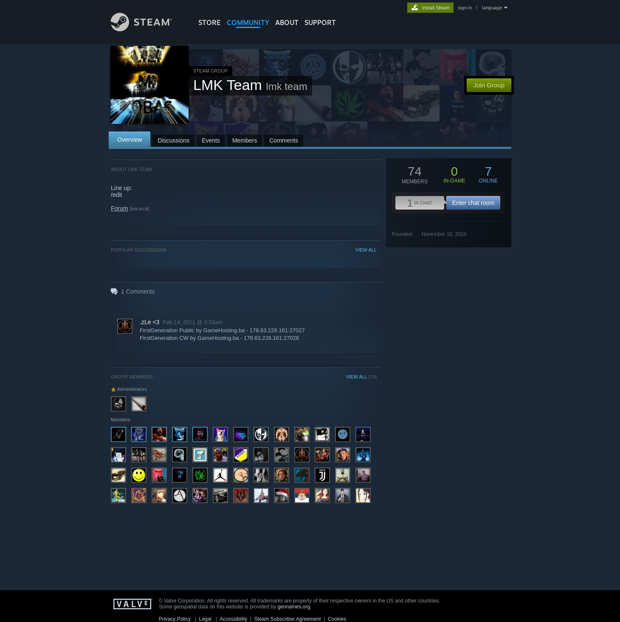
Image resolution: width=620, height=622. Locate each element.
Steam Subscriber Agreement (287, 619)
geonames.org (294, 607)
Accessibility (233, 619)
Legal (205, 619)
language (492, 8)
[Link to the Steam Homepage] (147, 29)
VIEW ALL (366, 249)
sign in (465, 8)
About (287, 22)
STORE (209, 22)
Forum (119, 208)
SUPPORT (320, 22)
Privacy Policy (175, 619)
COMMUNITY (248, 22)
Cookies (337, 619)
